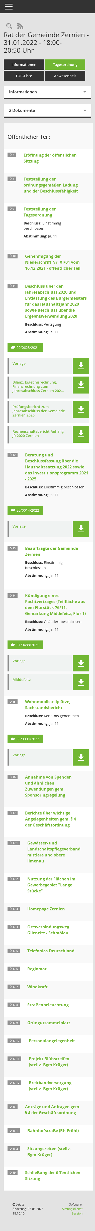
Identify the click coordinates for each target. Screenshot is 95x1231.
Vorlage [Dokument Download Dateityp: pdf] (19, 364)
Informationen (24, 64)
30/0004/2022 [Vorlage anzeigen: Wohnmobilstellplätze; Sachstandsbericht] (28, 739)
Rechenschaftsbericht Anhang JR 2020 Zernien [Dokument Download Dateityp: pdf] (38, 433)
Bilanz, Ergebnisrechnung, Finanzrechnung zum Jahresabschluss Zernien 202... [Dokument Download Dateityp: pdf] (38, 386)
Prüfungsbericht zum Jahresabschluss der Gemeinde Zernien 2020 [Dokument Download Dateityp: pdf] (39, 411)
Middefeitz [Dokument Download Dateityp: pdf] (22, 680)
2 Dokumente (22, 110)
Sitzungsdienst (72, 1211)
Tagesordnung (65, 64)
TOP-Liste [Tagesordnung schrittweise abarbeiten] (24, 75)
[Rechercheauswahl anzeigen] (9, 26)
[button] (81, 366)
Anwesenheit (65, 75)
